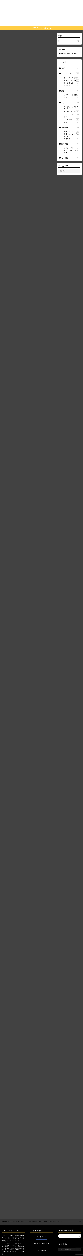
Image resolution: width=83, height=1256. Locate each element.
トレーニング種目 (71, 80)
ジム (71, 122)
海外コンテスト (71, 131)
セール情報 (33, 8)
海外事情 (61, 3)
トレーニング (32, 3)
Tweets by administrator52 (68, 53)
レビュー (51, 3)
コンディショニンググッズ (71, 108)
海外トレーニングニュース (71, 135)
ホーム (21, 3)
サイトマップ (41, 1237)
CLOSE (45, 272)
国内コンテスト (71, 148)
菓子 (71, 117)
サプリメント (7, 45)
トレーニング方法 (71, 78)
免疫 (71, 98)
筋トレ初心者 (71, 83)
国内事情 (22, 8)
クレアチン (8, 747)
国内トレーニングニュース (71, 151)
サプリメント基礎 (71, 95)
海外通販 (71, 139)
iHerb (28, 185)
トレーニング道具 (71, 112)
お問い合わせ (41, 1250)
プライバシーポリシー (41, 1243)
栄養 (42, 3)
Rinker (36, 182)
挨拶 (70, 68)
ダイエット (71, 86)
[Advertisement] (27, 103)
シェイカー (71, 119)
